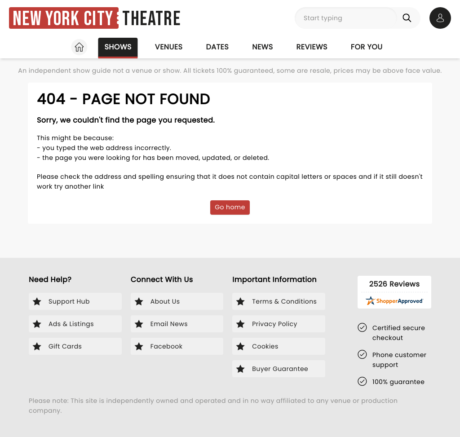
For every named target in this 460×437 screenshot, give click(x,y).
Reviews (311, 47)
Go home (230, 232)
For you (367, 47)
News (262, 47)
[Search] (408, 18)
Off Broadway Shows (298, 71)
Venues (169, 47)
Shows (117, 47)
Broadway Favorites (54, 71)
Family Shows (379, 71)
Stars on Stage (214, 71)
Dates (217, 47)
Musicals (124, 71)
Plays (162, 71)
